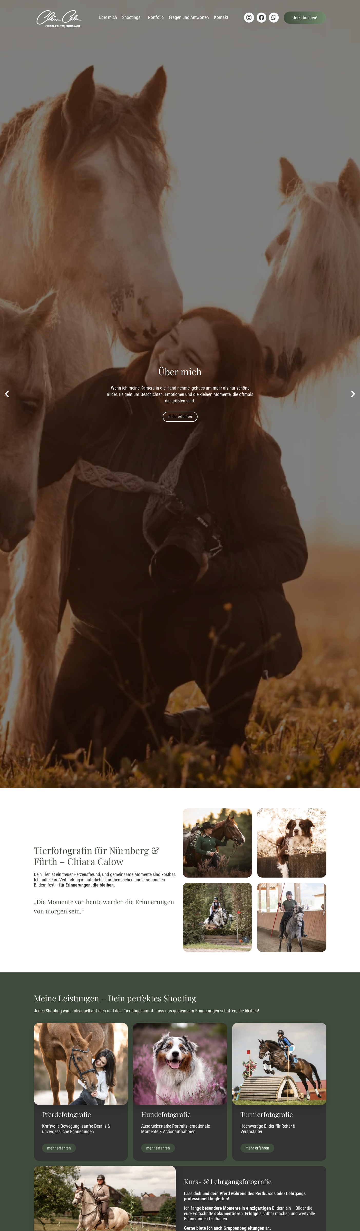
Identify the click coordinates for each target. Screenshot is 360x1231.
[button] (7, 394)
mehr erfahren (180, 416)
